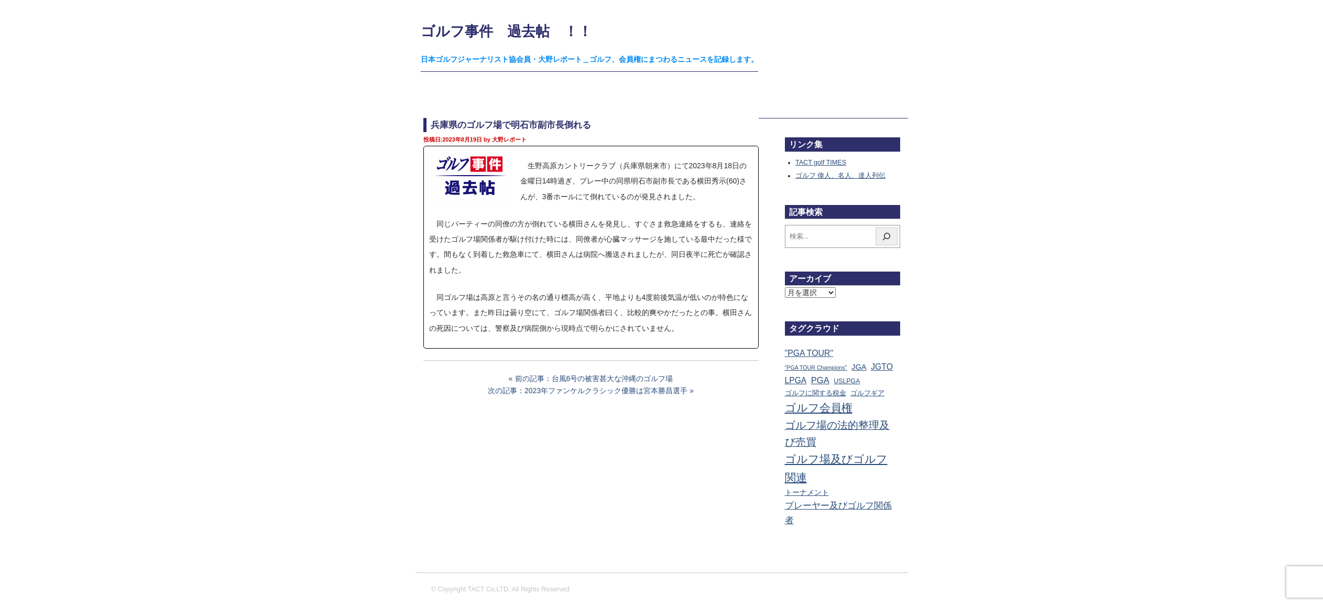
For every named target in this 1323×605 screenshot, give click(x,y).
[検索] (887, 236)
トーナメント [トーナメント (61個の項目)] (807, 492)
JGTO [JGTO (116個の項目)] (882, 366)
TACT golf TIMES (820, 162)
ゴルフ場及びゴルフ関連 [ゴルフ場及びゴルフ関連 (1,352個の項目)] (836, 468)
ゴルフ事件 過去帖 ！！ (506, 31)
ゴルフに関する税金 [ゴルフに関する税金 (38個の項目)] (815, 393)
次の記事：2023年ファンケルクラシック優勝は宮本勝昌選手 (587, 390)
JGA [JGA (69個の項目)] (859, 367)
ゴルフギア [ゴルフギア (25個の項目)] (867, 393)
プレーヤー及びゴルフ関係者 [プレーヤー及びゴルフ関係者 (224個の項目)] (838, 512)
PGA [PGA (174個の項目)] (820, 380)
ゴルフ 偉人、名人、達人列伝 (840, 175)
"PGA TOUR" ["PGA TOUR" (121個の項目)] (809, 353)
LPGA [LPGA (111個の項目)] (796, 380)
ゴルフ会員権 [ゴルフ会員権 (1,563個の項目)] (818, 408)
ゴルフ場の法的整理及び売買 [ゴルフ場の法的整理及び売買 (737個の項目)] (837, 433)
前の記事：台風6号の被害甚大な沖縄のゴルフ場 (594, 378)
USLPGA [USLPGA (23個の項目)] (847, 381)
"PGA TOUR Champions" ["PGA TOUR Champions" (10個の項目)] (816, 367)
